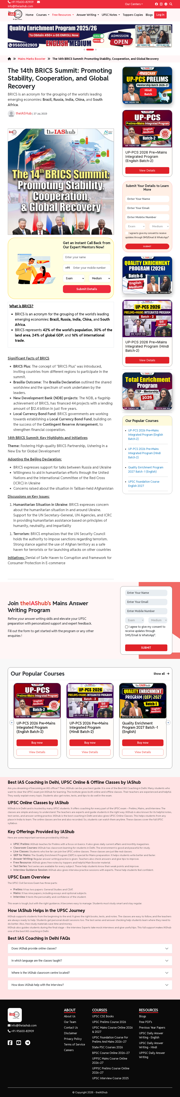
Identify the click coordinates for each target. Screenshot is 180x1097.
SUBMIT (147, 246)
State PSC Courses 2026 (107, 1047)
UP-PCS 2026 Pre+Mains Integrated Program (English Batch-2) (145, 435)
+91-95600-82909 (21, 1031)
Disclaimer (70, 1033)
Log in (160, 15)
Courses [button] (41, 15)
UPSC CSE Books (103, 1016)
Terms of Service (74, 1044)
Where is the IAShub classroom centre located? (40, 973)
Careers (69, 1050)
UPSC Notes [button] (110, 15)
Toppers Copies (133, 15)
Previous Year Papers (152, 1027)
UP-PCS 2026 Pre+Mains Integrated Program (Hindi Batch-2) (144, 453)
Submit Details (86, 289)
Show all (161, 674)
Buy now (37, 743)
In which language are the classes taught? (36, 960)
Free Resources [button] (62, 15)
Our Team (70, 1022)
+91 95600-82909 (21, 2)
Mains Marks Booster (31, 59)
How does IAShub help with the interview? (37, 985)
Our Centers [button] (133, 4)
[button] (84, 49)
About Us (69, 1016)
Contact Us (71, 1027)
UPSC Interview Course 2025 (110, 1078)
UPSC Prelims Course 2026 (109, 1022)
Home (29, 15)
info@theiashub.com (22, 1025)
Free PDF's (145, 1022)
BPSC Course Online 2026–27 (111, 1053)
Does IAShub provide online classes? (34, 948)
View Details (147, 170)
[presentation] (11, 722)
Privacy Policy (73, 1039)
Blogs (149, 15)
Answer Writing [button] (87, 15)
